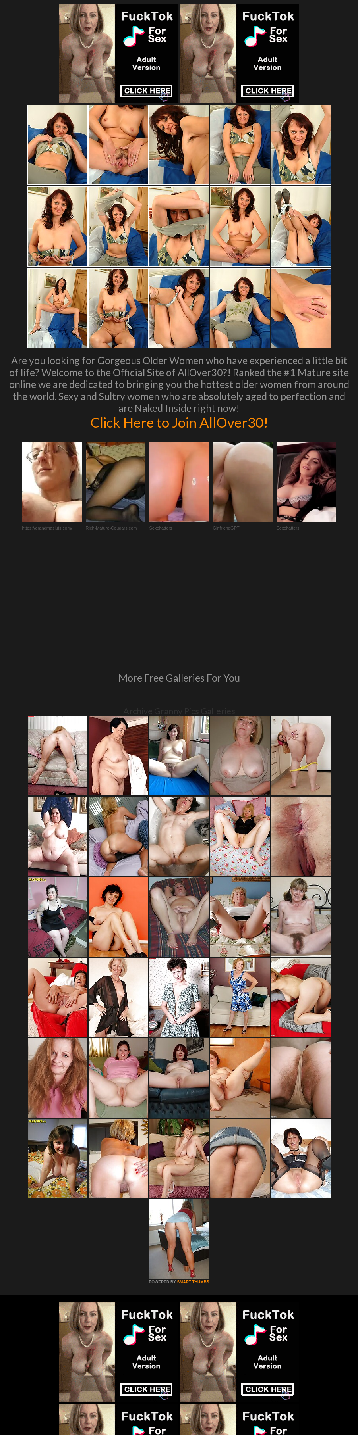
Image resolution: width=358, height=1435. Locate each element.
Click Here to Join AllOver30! (179, 422)
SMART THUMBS (193, 1174)
